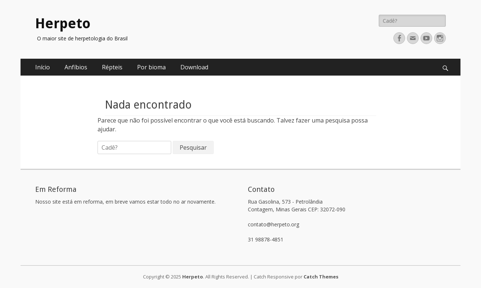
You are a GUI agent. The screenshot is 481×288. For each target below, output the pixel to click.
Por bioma (151, 67)
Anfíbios (76, 67)
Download (194, 67)
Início (42, 67)
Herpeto (63, 23)
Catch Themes (321, 276)
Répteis (112, 67)
